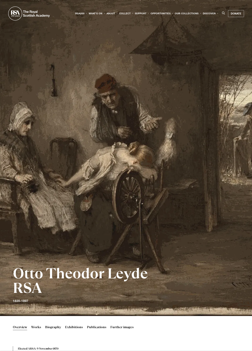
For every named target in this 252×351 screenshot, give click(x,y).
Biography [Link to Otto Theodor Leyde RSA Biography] (53, 327)
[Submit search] (223, 13)
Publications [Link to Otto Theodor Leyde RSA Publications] (96, 327)
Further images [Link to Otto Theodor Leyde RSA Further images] (122, 327)
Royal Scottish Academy (29, 13)
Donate (236, 13)
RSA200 (80, 13)
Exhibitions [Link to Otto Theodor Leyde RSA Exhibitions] (74, 327)
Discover (209, 13)
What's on (95, 13)
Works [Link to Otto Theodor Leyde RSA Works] (36, 327)
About (111, 13)
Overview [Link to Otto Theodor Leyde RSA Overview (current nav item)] (20, 327)
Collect (125, 13)
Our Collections (187, 13)
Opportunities (161, 13)
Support (141, 13)
